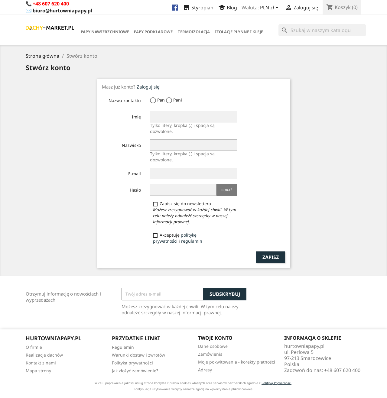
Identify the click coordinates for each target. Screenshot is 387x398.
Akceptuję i (177, 238)
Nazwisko (131, 145)
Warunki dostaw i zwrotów (138, 355)
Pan (157, 100)
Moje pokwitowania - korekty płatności (236, 362)
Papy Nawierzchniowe (105, 31)
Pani (174, 100)
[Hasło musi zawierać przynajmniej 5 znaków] (183, 190)
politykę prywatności (175, 238)
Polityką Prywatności (276, 383)
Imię (136, 117)
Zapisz (270, 257)
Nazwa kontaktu (125, 100)
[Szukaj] (322, 30)
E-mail (134, 173)
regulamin (191, 241)
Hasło (135, 190)
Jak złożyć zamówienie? (135, 371)
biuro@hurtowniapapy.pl (62, 11)
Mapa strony (38, 371)
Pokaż (226, 190)
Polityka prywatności (132, 363)
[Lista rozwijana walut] (270, 8)
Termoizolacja (194, 31)
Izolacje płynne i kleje (239, 31)
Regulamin (123, 347)
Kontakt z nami (41, 363)
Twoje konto (215, 338)
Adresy (205, 370)
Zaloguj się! (149, 87)
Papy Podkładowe (153, 31)
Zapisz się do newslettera (194, 213)
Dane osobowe (213, 346)
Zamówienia (210, 354)
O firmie (34, 347)
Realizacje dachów (44, 355)
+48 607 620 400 (51, 4)
